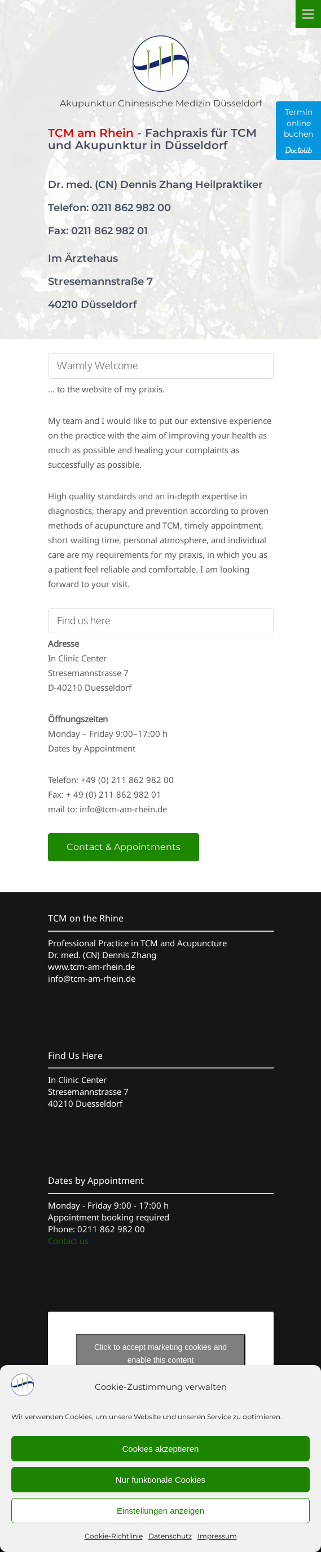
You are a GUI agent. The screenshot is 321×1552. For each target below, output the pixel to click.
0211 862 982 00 (131, 208)
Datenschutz (170, 1536)
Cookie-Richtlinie (114, 1536)
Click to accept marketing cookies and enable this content (160, 1354)
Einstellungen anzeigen (160, 1510)
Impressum (217, 1536)
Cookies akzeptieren (160, 1448)
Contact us (68, 1240)
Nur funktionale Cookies (160, 1479)
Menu (308, 14)
